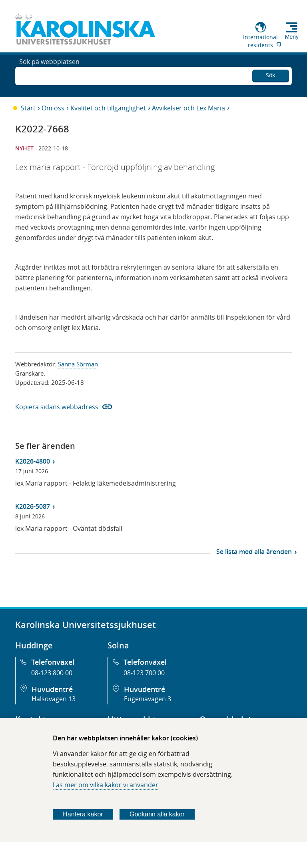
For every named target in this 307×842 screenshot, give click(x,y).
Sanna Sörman (78, 364)
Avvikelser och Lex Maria (188, 108)
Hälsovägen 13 (54, 698)
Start (28, 108)
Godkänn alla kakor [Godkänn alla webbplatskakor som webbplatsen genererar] (157, 814)
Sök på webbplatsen (49, 75)
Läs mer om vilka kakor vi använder (105, 784)
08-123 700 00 (144, 672)
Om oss (53, 108)
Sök (270, 74)
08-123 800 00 (51, 672)
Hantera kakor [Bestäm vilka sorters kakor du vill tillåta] (83, 814)
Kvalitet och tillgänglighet (108, 108)
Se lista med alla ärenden (254, 551)
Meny (292, 37)
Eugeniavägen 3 (147, 698)
